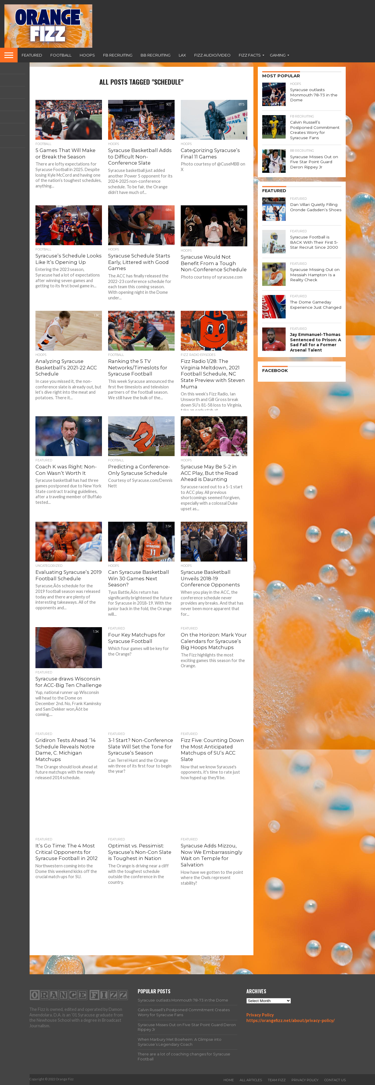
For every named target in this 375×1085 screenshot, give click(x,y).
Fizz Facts (250, 55)
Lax (182, 55)
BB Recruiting (156, 55)
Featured (32, 55)
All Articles (251, 1080)
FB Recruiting (117, 55)
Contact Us (335, 1080)
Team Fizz (277, 1080)
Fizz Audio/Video (212, 55)
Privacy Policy (260, 1014)
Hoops (87, 55)
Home (229, 1080)
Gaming (278, 55)
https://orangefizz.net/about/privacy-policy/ (290, 1020)
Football (60, 55)
